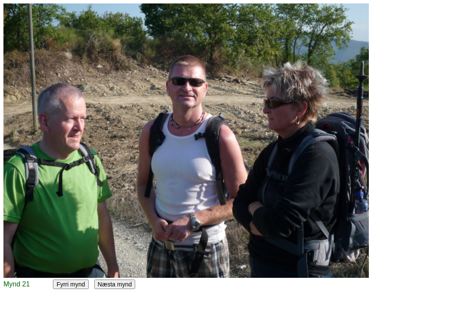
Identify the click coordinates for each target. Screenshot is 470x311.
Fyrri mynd (70, 284)
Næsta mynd (115, 284)
